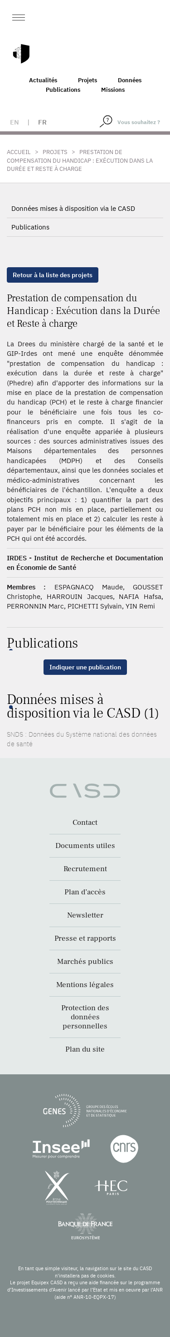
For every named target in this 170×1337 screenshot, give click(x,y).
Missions (113, 89)
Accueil (19, 152)
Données (129, 80)
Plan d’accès (85, 892)
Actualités (43, 80)
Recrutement (85, 869)
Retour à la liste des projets (52, 275)
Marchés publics (85, 962)
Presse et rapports (85, 938)
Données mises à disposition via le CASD (73, 208)
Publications (63, 89)
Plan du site (85, 1049)
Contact (85, 823)
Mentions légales (85, 985)
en (14, 122)
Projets (87, 80)
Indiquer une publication (85, 667)
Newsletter (85, 915)
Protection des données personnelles (85, 1017)
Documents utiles (85, 846)
